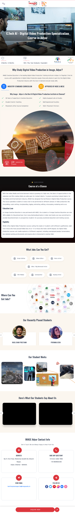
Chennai (44, 27)
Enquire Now (35, 510)
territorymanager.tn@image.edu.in (19, 486)
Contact (31, 27)
